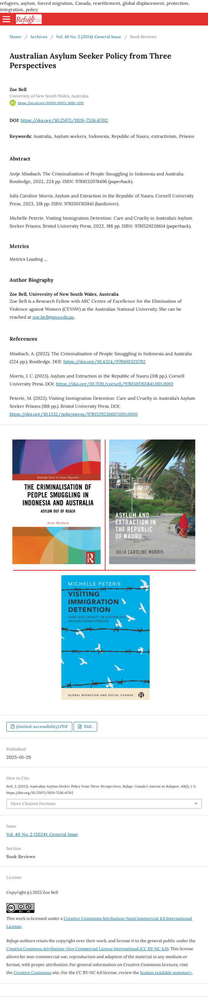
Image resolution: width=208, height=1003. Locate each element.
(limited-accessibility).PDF (41, 726)
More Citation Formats (33, 803)
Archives (38, 36)
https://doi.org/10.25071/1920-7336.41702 (64, 120)
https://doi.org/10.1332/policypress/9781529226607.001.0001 (74, 414)
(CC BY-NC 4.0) (87, 948)
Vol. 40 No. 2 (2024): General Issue (88, 36)
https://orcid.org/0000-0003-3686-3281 (51, 103)
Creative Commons (32, 972)
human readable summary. (166, 972)
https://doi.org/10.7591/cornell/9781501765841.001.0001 (114, 384)
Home (15, 36)
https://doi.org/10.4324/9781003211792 (104, 361)
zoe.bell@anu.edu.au (53, 317)
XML (88, 726)
